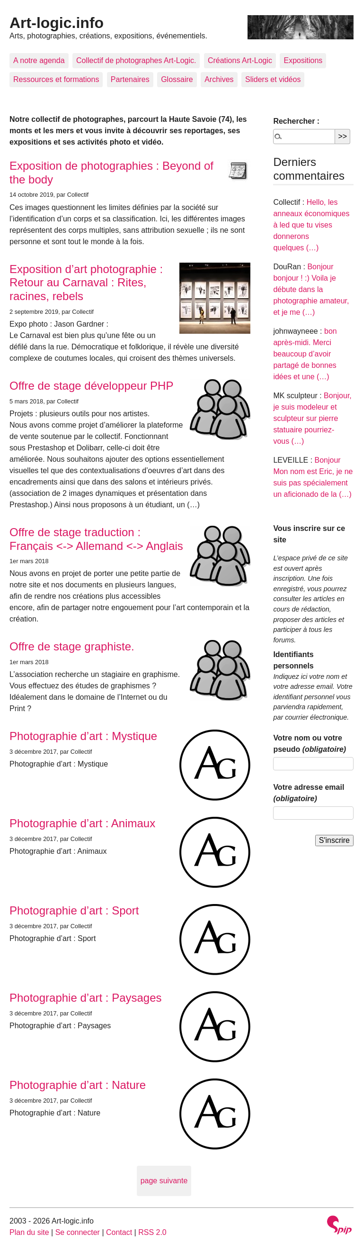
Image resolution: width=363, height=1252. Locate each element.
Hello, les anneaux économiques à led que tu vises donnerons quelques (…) (311, 225)
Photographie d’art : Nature (77, 1084)
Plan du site (29, 1232)
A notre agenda (39, 60)
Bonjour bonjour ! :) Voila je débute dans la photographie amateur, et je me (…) (311, 289)
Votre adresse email (308, 793)
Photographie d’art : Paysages (85, 997)
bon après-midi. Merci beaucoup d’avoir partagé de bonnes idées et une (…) (304, 354)
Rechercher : (296, 121)
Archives (218, 79)
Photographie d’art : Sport (74, 910)
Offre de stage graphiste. (71, 646)
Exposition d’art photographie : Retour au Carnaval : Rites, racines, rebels (86, 283)
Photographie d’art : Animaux (82, 823)
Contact (119, 1232)
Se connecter (77, 1232)
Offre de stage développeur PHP (91, 385)
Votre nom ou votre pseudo (309, 743)
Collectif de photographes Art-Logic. (136, 60)
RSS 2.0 (152, 1232)
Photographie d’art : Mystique (83, 736)
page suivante (164, 1181)
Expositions (302, 60)
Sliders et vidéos (273, 79)
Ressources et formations (56, 79)
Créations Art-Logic (240, 60)
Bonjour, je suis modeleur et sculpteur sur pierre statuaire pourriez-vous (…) (312, 418)
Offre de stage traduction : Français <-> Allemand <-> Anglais (96, 539)
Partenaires (130, 79)
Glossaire (177, 79)
